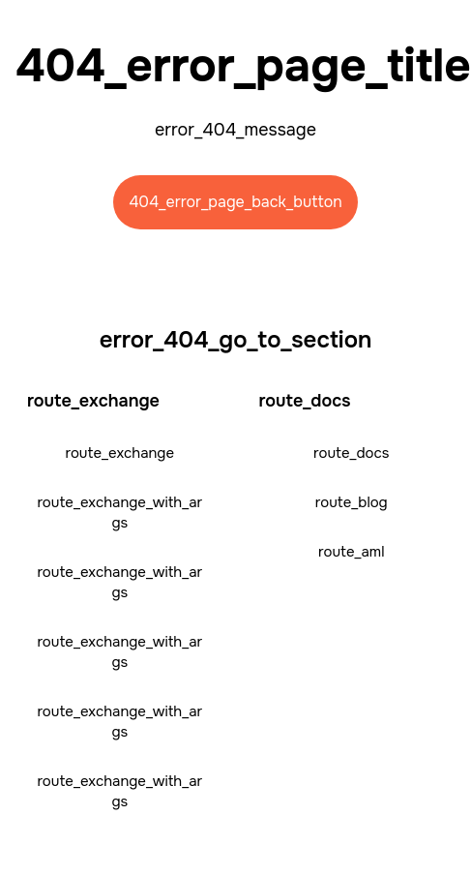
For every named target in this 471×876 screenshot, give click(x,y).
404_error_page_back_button (235, 202)
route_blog (351, 502)
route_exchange (119, 453)
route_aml (351, 551)
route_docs (351, 453)
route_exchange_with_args (119, 512)
